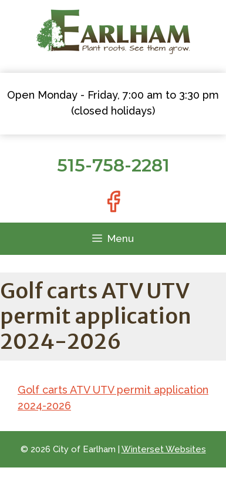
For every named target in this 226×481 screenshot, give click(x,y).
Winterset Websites (164, 449)
